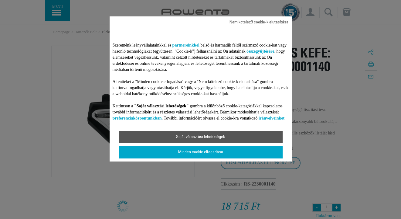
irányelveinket (272, 118)
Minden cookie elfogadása (200, 152)
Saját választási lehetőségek (200, 137)
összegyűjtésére (260, 51)
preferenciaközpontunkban (137, 118)
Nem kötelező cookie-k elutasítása (259, 22)
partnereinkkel (185, 45)
